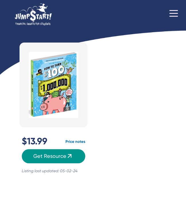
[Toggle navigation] (173, 14)
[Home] (33, 14)
